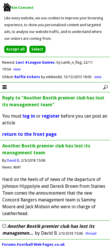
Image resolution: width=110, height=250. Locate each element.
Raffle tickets (27, 77)
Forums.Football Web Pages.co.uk (33, 244)
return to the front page (29, 134)
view (17, 69)
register (51, 116)
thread (91, 233)
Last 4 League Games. (36, 62)
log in (29, 116)
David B (13, 160)
